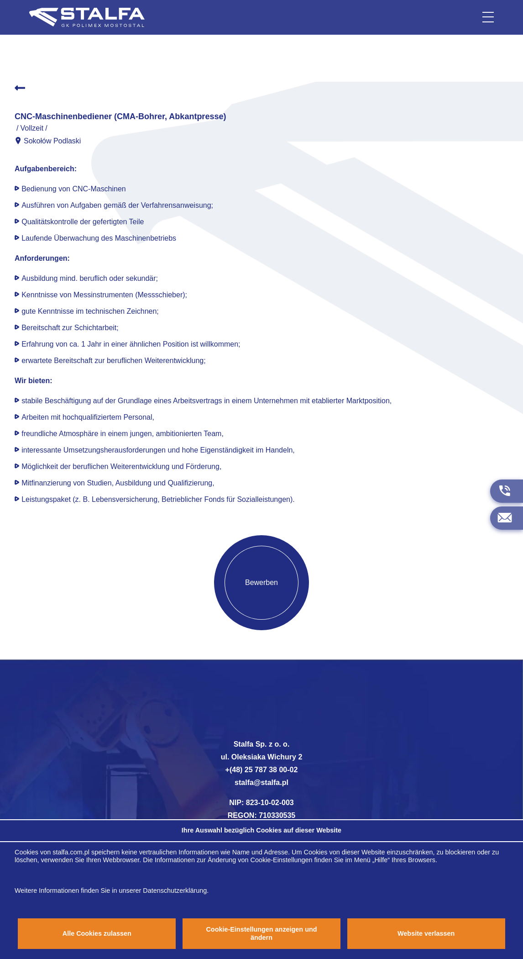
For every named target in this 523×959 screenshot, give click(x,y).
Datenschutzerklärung (175, 890)
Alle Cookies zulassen (97, 933)
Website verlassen (426, 933)
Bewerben (261, 582)
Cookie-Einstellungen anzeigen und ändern (261, 933)
